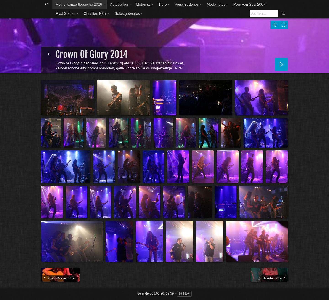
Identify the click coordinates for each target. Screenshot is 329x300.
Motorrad (143, 4)
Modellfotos (216, 4)
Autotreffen (119, 4)
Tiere (163, 4)
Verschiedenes (187, 4)
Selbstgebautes (127, 14)
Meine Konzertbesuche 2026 (79, 4)
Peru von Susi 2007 (249, 4)
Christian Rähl (95, 14)
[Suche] (264, 13)
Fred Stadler (66, 14)
